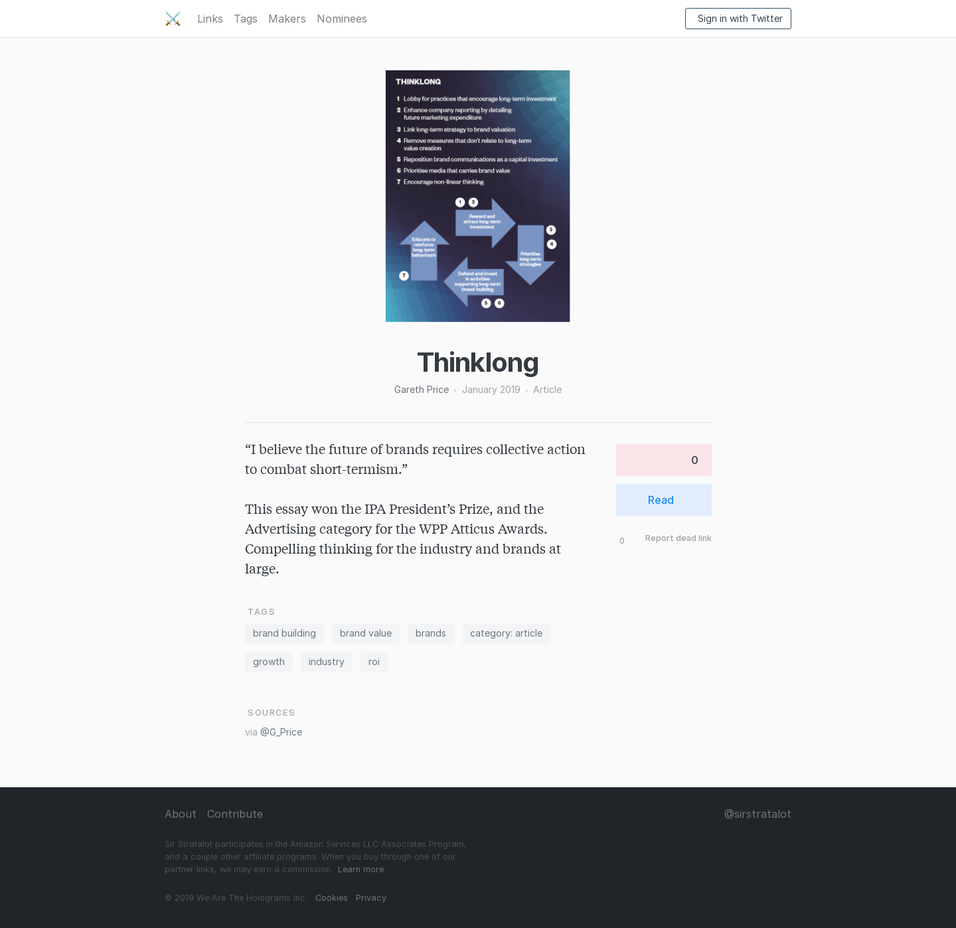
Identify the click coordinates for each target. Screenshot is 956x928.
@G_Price (281, 731)
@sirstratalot (757, 813)
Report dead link (678, 538)
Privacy (371, 898)
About (181, 813)
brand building (284, 633)
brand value (366, 633)
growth (269, 661)
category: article (506, 633)
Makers (287, 18)
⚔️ (173, 19)
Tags (246, 18)
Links (210, 18)
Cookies (331, 898)
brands (431, 633)
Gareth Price (421, 389)
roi (374, 661)
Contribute (235, 813)
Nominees (342, 18)
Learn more (361, 869)
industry (327, 661)
